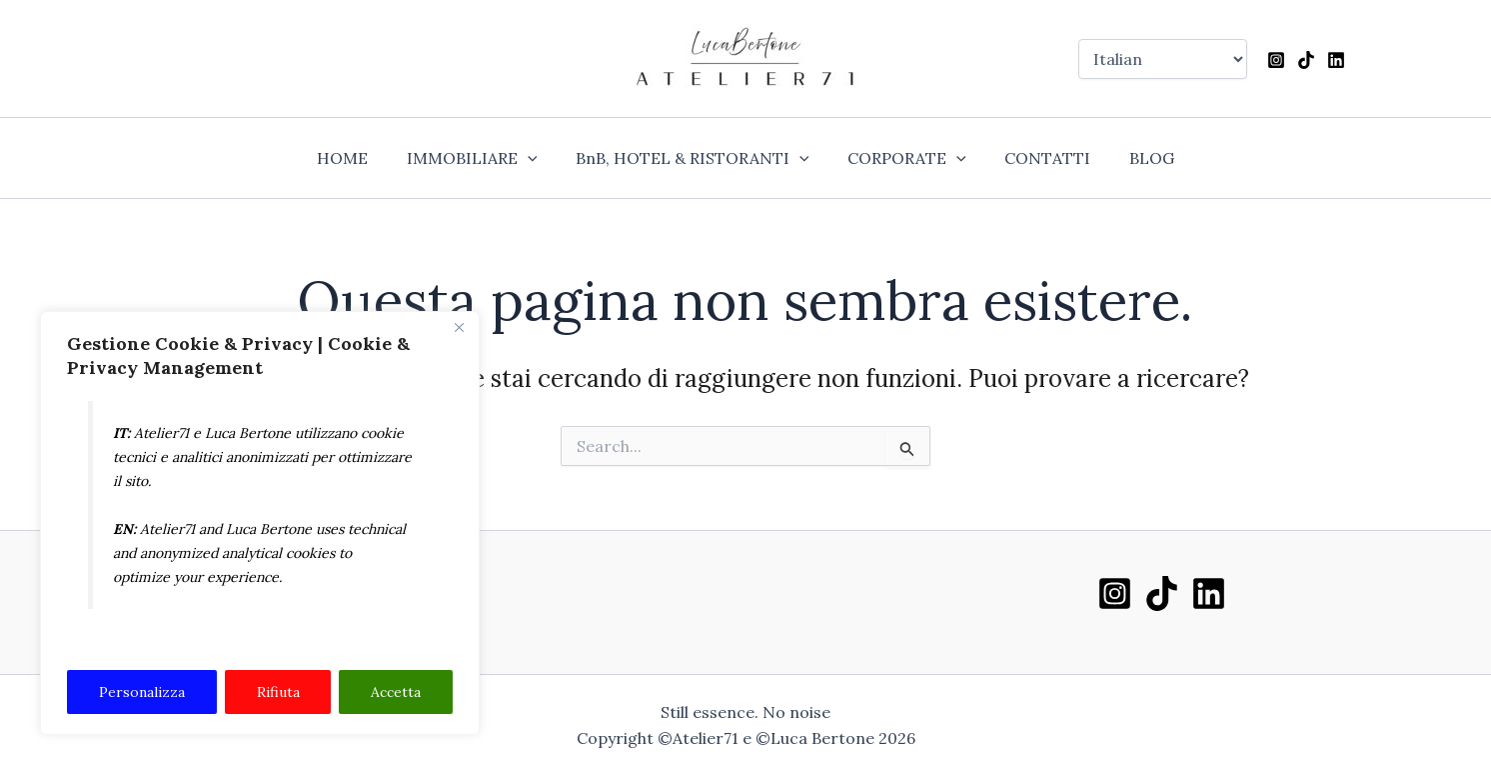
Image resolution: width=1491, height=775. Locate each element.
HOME (359, 158)
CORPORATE (903, 158)
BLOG (1134, 158)
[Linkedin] (1336, 60)
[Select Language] (1162, 59)
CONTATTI (1037, 158)
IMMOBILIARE (482, 158)
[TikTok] (1306, 60)
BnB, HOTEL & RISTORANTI (695, 158)
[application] (538, 158)
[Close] (459, 328)
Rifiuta (278, 692)
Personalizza (142, 692)
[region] (260, 523)
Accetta (396, 692)
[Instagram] (1276, 60)
